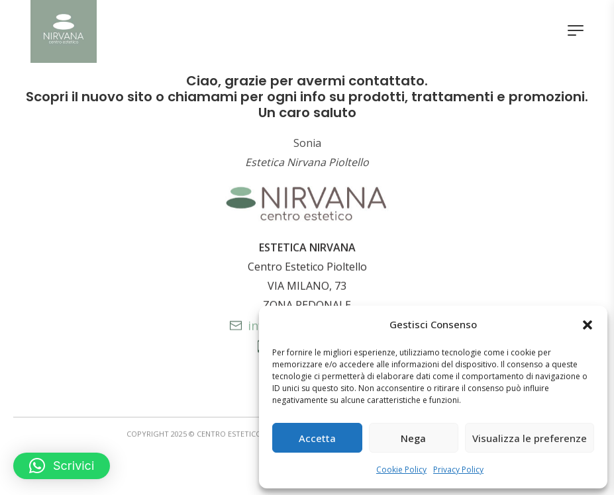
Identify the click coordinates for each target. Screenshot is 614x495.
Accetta (317, 438)
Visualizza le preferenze (529, 438)
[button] (587, 325)
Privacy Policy (458, 469)
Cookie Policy (401, 469)
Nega (413, 438)
